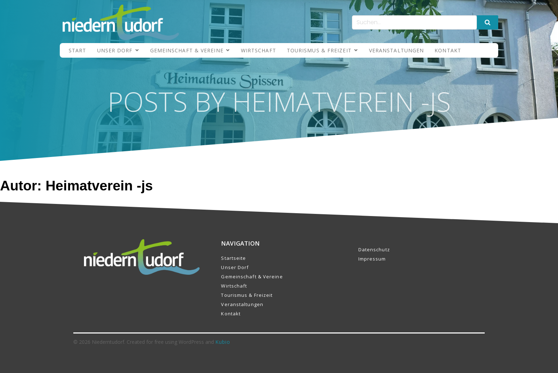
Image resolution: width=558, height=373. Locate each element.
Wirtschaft (258, 50)
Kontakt (448, 50)
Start (77, 50)
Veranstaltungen (396, 50)
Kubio (223, 341)
